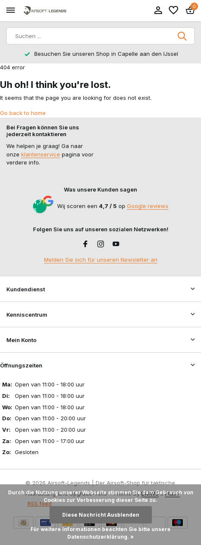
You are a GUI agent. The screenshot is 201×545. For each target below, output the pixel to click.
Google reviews (147, 206)
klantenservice (40, 154)
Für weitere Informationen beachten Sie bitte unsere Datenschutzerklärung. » (100, 533)
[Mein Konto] (158, 10)
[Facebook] (85, 244)
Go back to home (23, 113)
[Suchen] (100, 35)
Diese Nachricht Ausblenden (100, 515)
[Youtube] (116, 244)
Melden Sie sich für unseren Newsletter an (100, 259)
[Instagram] (100, 244)
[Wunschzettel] (173, 10)
